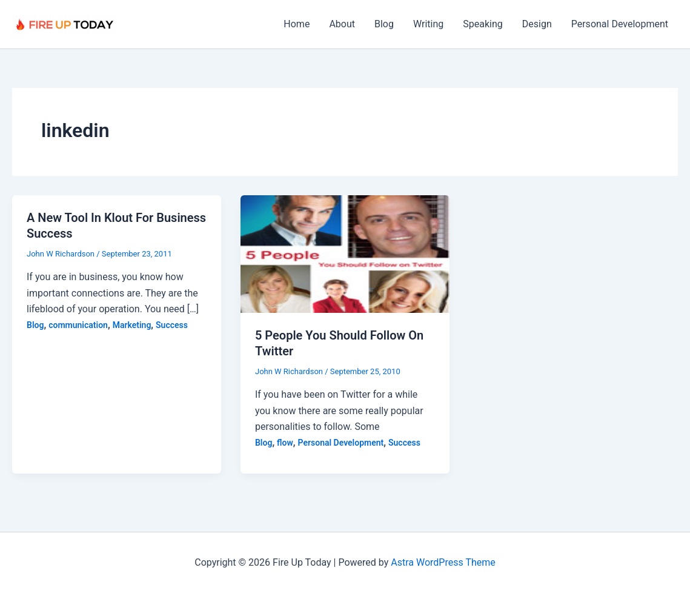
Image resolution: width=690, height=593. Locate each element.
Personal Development (619, 24)
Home (297, 24)
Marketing (132, 325)
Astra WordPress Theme (443, 562)
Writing (428, 24)
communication (78, 325)
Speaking (483, 24)
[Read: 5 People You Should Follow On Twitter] (345, 253)
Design (537, 24)
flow (285, 442)
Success (172, 325)
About (342, 24)
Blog (384, 24)
